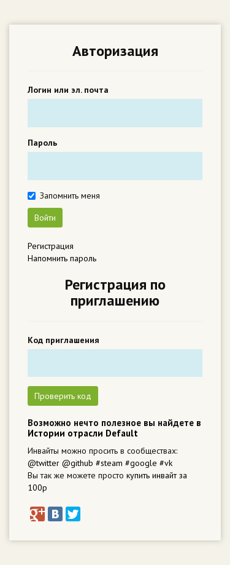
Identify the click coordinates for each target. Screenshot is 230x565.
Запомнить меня (70, 195)
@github (77, 462)
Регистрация (51, 245)
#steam (109, 462)
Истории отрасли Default (83, 433)
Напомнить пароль (62, 258)
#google (141, 462)
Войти (45, 217)
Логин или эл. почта (68, 89)
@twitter (43, 462)
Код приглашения (63, 340)
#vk (165, 462)
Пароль (42, 142)
